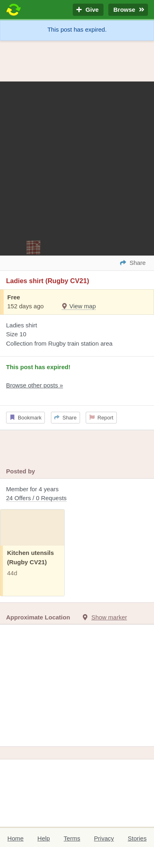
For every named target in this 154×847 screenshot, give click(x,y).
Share (65, 418)
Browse (128, 9)
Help (44, 838)
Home (15, 838)
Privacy (104, 838)
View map (78, 306)
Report (101, 418)
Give (88, 9)
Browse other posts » (34, 385)
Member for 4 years (77, 494)
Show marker (109, 617)
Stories (137, 838)
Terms (72, 838)
